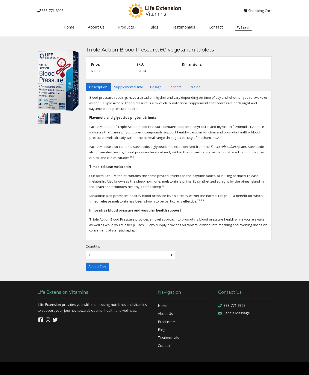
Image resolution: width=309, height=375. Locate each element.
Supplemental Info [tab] (128, 87)
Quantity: (93, 246)
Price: (95, 64)
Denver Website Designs (42, 368)
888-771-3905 (50, 10)
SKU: (140, 64)
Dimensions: (192, 64)
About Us (96, 27)
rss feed (288, 368)
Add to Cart (97, 266)
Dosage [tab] (156, 87)
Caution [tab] (194, 87)
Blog (154, 27)
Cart (258, 10)
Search (243, 27)
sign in (301, 368)
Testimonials (183, 27)
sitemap (257, 368)
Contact (216, 27)
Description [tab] (98, 87)
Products (126, 27)
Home (69, 27)
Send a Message (234, 313)
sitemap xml (273, 368)
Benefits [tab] (175, 87)
